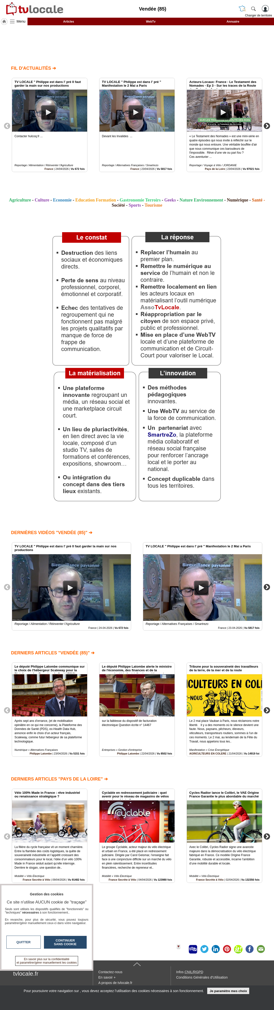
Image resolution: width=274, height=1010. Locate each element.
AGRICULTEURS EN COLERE (207, 753)
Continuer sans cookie (65, 942)
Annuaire (233, 21)
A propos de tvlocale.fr (115, 983)
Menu (21, 21)
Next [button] (267, 125)
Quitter (23, 942)
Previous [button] (7, 125)
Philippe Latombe (41, 753)
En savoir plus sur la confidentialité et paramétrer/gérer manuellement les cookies (47, 960)
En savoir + (107, 977)
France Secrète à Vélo (122, 879)
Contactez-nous (110, 972)
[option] (49, 125)
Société (118, 205)
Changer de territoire (258, 15)
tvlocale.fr (26, 973)
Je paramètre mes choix (228, 991)
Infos (189, 972)
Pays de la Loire (215, 168)
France (48, 168)
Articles (68, 21)
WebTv (150, 21)
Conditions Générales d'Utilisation (202, 977)
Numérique (237, 200)
